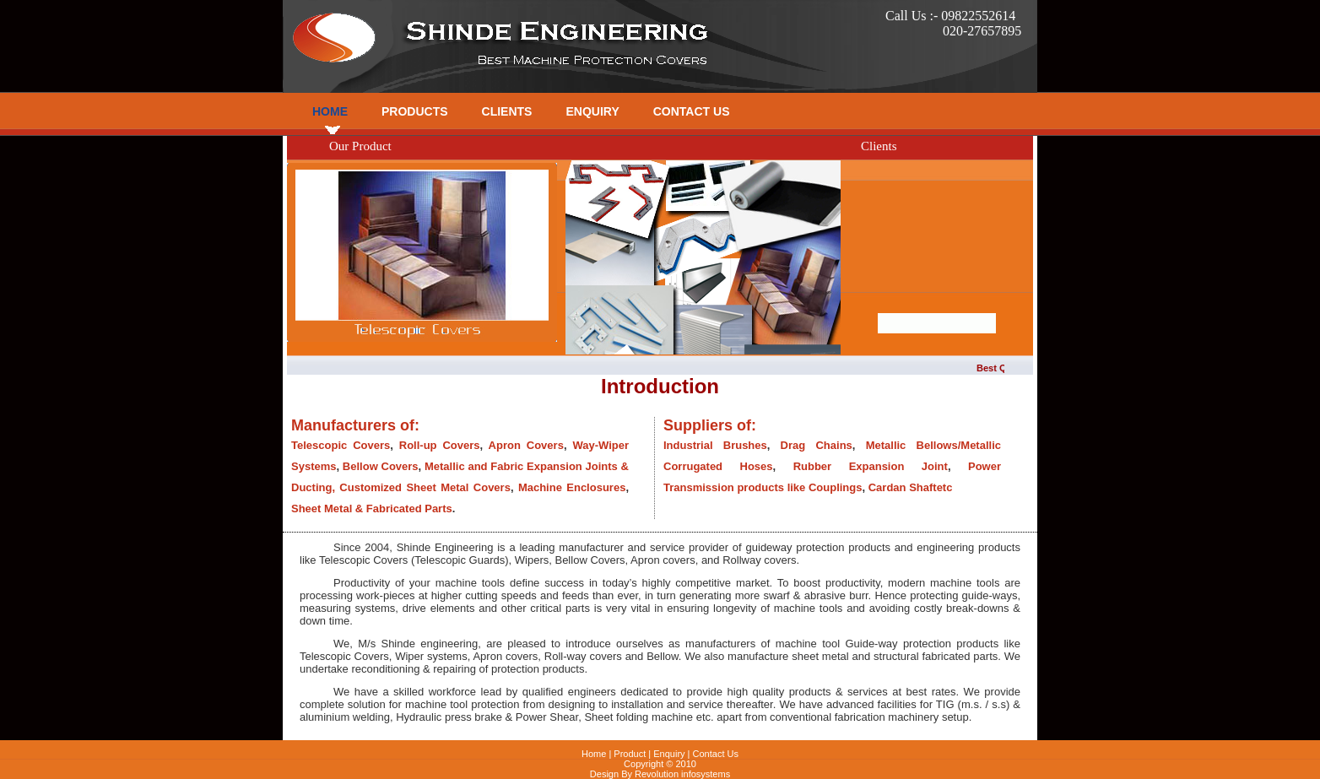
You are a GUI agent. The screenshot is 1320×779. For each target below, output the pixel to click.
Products (414, 111)
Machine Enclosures (571, 487)
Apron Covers (526, 445)
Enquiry (592, 111)
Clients (507, 111)
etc (945, 487)
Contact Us (691, 111)
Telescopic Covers (340, 445)
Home (330, 111)
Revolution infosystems (682, 774)
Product (630, 754)
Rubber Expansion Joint (870, 466)
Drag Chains (816, 445)
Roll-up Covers (439, 445)
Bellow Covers (381, 466)
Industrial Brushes (715, 445)
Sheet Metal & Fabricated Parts (371, 508)
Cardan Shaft (902, 487)
